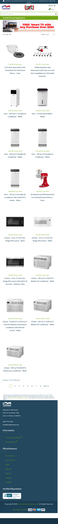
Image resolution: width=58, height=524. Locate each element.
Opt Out (8, 469)
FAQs (7, 465)
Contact (8, 478)
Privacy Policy (11, 441)
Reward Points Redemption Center (18, 398)
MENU (51, 6)
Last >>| (46, 386)
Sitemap (8, 473)
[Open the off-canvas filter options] (7, 34)
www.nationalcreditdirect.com (28, 504)
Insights (8, 482)
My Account (10, 456)
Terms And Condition (13, 437)
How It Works (10, 460)
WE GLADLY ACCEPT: (28, 510)
